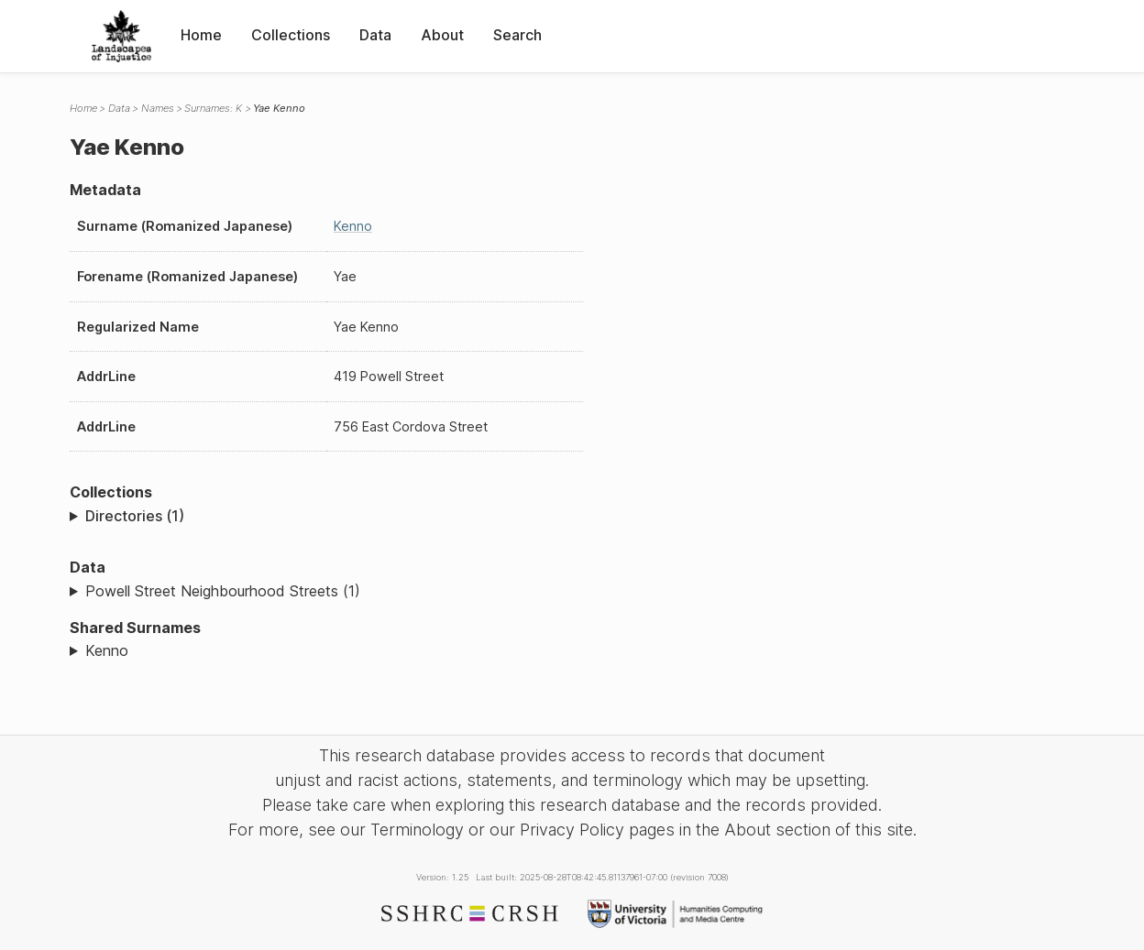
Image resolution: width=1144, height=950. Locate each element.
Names (157, 108)
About (442, 35)
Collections (290, 35)
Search (517, 35)
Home (201, 35)
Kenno (353, 226)
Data (375, 35)
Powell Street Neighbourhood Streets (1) (222, 591)
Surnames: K (213, 108)
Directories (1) (134, 516)
